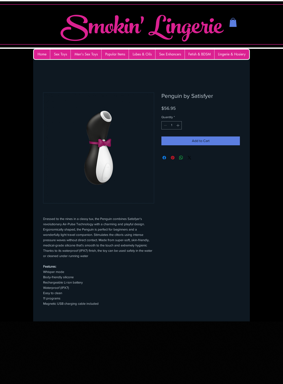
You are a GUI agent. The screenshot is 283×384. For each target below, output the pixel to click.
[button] (233, 22)
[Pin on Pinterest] (172, 157)
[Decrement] (165, 125)
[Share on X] (189, 157)
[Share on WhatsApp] (181, 157)
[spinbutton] (172, 125)
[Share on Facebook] (164, 157)
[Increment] (178, 125)
